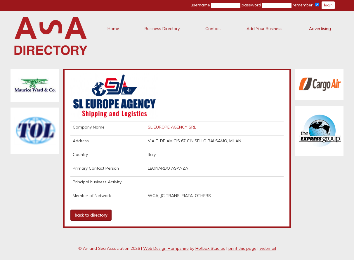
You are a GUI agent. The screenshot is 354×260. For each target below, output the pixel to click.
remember (306, 5)
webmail (268, 248)
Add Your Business (264, 28)
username (215, 5)
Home (113, 28)
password (266, 5)
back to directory (91, 215)
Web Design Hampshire (166, 248)
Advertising (320, 28)
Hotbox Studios (210, 248)
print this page (242, 248)
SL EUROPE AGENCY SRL (172, 127)
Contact (213, 28)
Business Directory (162, 28)
